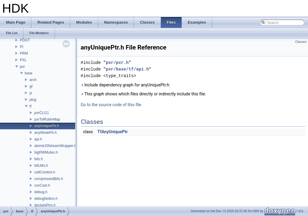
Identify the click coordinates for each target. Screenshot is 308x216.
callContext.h (44, 172)
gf (30, 86)
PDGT (25, 40)
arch (32, 80)
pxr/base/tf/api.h (127, 69)
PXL (23, 60)
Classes (300, 42)
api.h (38, 139)
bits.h (38, 159)
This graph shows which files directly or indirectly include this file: (143, 94)
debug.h (40, 192)
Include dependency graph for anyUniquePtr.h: (125, 84)
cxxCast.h (42, 185)
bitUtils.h (41, 166)
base (28, 73)
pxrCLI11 (41, 113)
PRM (24, 53)
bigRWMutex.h (46, 152)
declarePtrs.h (45, 205)
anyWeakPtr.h (45, 132)
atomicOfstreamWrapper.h (55, 146)
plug (32, 100)
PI (21, 47)
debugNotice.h (45, 198)
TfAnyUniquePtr (112, 131)
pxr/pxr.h (117, 62)
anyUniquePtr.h (46, 126)
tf (30, 106)
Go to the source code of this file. (111, 104)
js (30, 93)
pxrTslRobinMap (47, 119)
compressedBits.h (48, 179)
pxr (22, 66)
